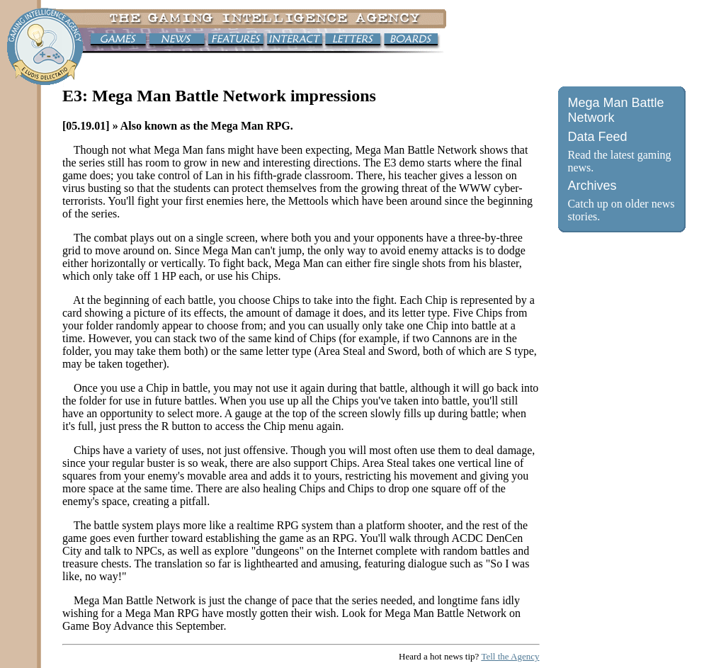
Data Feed (597, 137)
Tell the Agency (510, 656)
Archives (591, 186)
